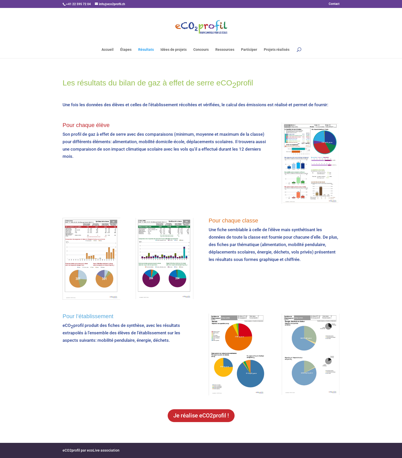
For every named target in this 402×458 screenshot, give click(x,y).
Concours (201, 50)
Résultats (146, 50)
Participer (249, 50)
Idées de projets (173, 50)
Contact (334, 4)
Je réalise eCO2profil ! (201, 415)
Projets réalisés (276, 50)
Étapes (126, 50)
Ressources (224, 50)
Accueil (108, 50)
